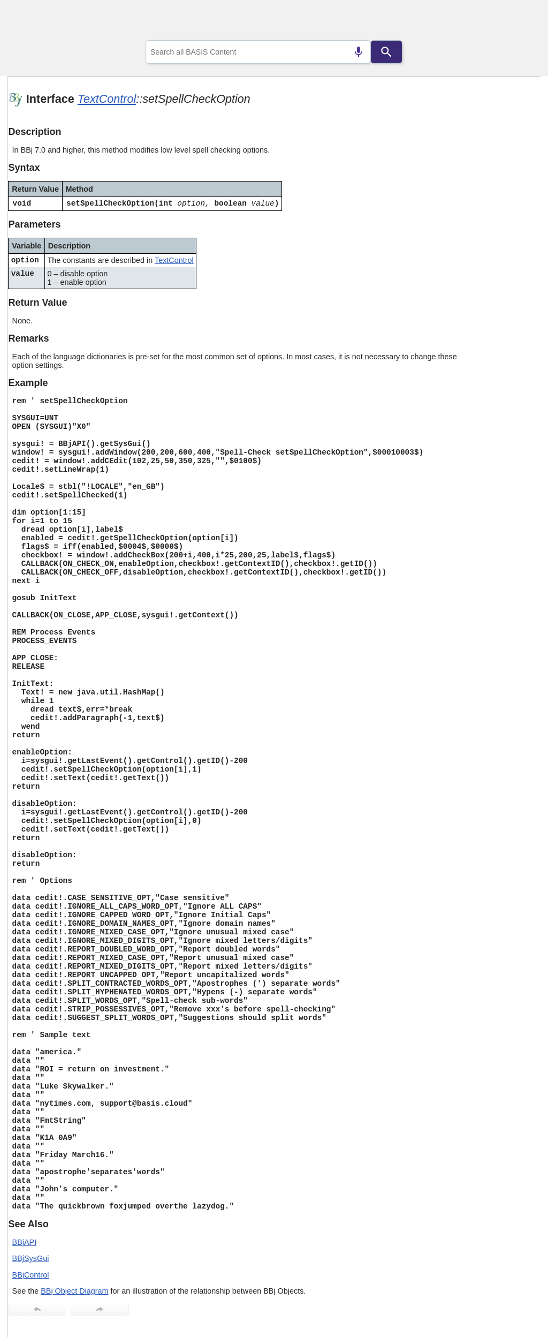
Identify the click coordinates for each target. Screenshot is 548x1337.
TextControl (107, 98)
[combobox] (258, 52)
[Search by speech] (358, 52)
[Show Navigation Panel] (518, 22)
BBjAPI (24, 1242)
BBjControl (30, 1275)
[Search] (386, 52)
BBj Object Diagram (74, 1291)
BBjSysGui (30, 1258)
